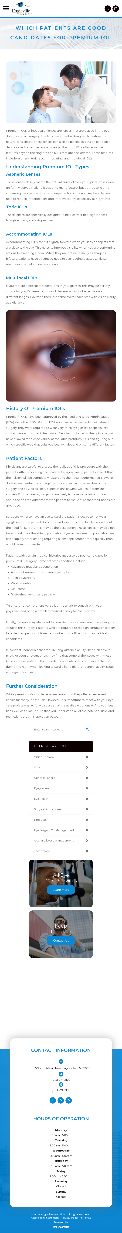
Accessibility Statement (45, 1217)
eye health (41, 798)
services (39, 767)
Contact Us (61, 940)
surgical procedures (47, 809)
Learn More (61, 890)
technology (42, 851)
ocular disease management (54, 840)
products (40, 819)
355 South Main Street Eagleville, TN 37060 (61, 1068)
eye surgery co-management (54, 830)
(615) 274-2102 (61, 1079)
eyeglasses (41, 788)
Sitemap (86, 1217)
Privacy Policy (69, 1217)
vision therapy (44, 757)
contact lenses (44, 777)
